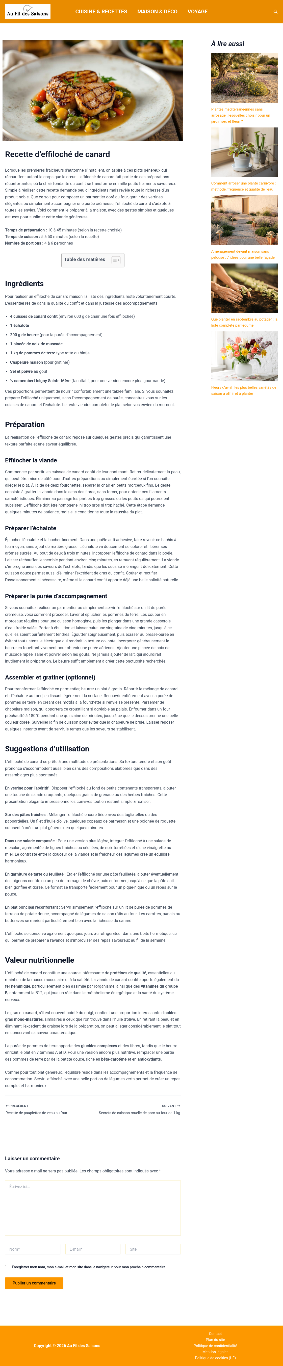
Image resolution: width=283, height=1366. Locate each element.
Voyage (198, 12)
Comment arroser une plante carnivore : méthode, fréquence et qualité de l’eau (241, 189)
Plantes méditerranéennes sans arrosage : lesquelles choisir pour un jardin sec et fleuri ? (243, 115)
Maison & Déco (157, 12)
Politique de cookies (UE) (215, 1357)
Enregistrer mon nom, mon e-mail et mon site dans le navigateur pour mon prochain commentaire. (89, 1268)
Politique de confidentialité (215, 1344)
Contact (215, 1330)
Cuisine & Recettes (101, 12)
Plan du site (215, 1337)
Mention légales (215, 1350)
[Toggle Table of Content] (113, 260)
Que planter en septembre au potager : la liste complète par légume (238, 337)
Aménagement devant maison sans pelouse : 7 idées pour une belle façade (243, 263)
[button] (275, 12)
